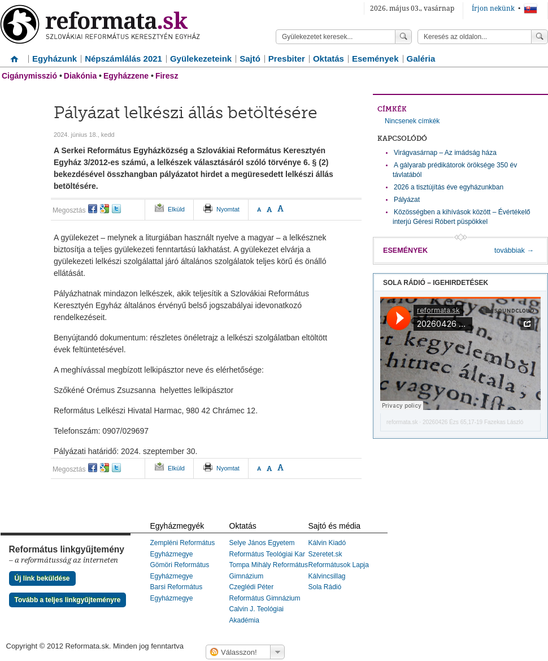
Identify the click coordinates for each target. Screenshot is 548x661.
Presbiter (286, 58)
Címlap (14, 54)
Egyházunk (54, 58)
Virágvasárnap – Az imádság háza (445, 153)
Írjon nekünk (493, 8)
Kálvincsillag (327, 576)
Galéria (421, 58)
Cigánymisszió (29, 75)
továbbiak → (514, 250)
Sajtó (250, 58)
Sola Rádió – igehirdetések (435, 283)
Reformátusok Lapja (338, 565)
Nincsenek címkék (412, 121)
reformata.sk (402, 422)
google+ (104, 208)
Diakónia (80, 75)
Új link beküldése (42, 578)
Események (375, 58)
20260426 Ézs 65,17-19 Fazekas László (473, 422)
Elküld (176, 209)
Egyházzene (126, 75)
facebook (92, 208)
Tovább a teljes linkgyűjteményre (68, 600)
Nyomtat (228, 209)
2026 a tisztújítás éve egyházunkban (448, 187)
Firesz (166, 75)
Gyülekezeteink (201, 58)
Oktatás (328, 58)
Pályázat (407, 200)
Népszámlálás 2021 (123, 58)
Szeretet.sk (325, 554)
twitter (116, 208)
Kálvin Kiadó (327, 543)
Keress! (539, 36)
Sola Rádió (325, 587)
